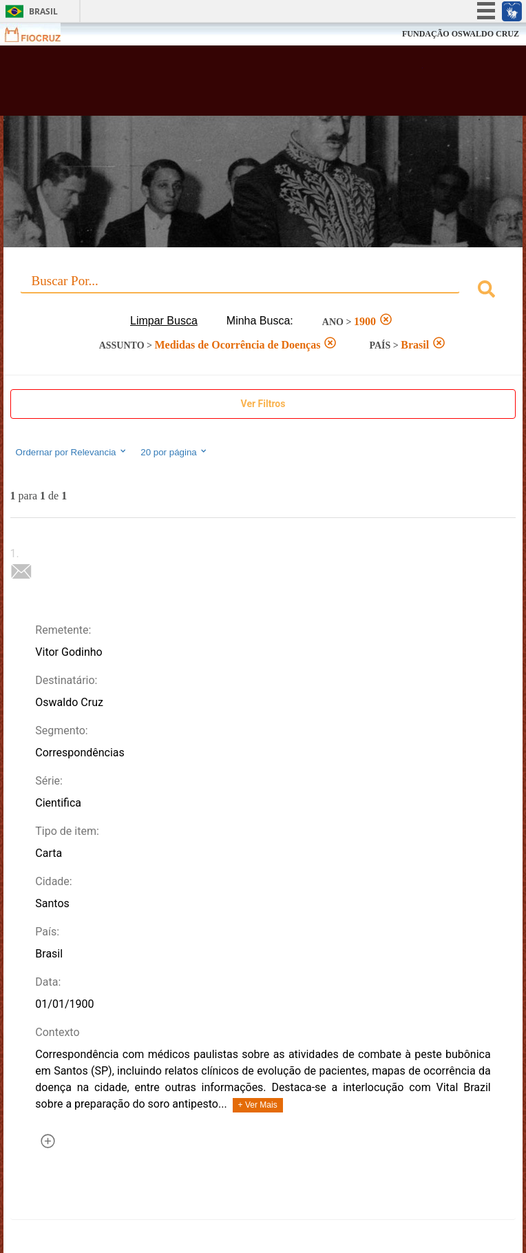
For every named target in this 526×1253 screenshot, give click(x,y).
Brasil (43, 11)
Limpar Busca (164, 321)
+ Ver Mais (257, 1105)
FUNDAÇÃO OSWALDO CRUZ (460, 34)
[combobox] (263, 291)
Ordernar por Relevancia (72, 451)
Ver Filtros (263, 403)
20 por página (174, 451)
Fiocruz (41, 34)
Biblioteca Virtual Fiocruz (217, 84)
